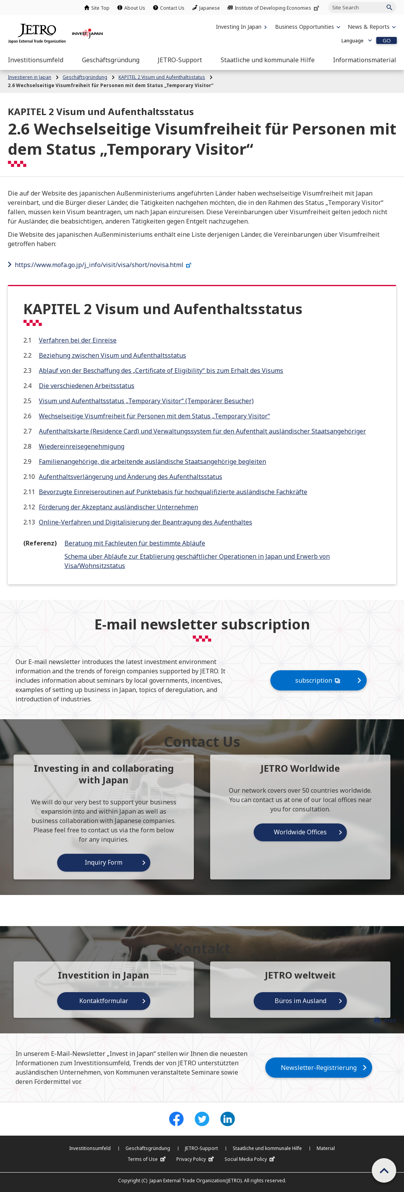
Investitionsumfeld (90, 1148)
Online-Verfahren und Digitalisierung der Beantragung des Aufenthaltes (145, 522)
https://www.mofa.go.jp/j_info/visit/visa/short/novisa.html (104, 264)
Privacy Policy (196, 1159)
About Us (134, 8)
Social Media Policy (251, 1159)
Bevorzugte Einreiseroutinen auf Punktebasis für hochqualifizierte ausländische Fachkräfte (173, 492)
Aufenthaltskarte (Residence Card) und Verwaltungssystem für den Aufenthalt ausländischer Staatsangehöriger (202, 431)
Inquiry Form (103, 862)
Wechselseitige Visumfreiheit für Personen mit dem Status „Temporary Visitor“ (154, 416)
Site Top (100, 8)
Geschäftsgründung (147, 1148)
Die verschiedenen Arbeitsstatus (86, 385)
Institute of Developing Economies (277, 8)
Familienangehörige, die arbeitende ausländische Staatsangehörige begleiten (152, 461)
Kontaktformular (103, 1000)
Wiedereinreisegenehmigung (81, 446)
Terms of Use (147, 1159)
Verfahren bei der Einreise (78, 340)
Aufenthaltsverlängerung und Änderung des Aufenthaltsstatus (130, 476)
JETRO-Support (201, 1148)
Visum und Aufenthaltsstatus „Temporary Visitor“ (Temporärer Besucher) (146, 401)
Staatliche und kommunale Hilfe (267, 1148)
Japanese (209, 8)
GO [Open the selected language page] (387, 40)
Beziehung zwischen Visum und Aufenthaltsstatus (112, 355)
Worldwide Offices (300, 832)
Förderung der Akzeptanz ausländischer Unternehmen (118, 507)
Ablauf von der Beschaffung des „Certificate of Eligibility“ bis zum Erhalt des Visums (161, 370)
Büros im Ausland (300, 1000)
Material (326, 1148)
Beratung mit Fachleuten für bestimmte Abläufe (134, 543)
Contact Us (172, 8)
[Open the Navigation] (35, 60)
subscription (318, 680)
